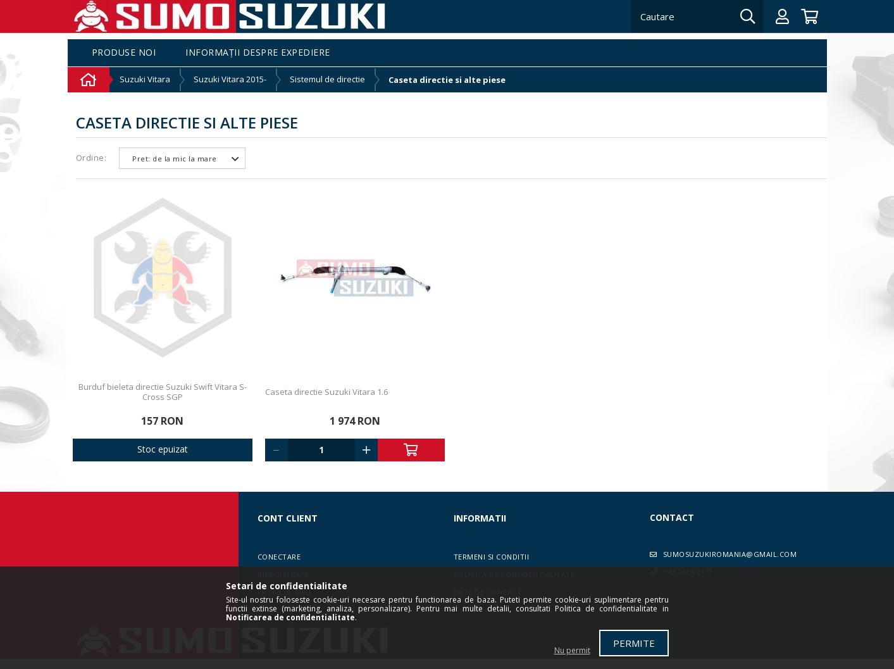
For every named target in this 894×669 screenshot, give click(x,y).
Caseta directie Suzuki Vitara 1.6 (326, 392)
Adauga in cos (411, 450)
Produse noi (124, 52)
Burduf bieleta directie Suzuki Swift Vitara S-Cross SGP (162, 392)
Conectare (279, 556)
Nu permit (572, 650)
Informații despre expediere (257, 52)
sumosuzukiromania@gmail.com (730, 554)
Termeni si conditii (492, 556)
